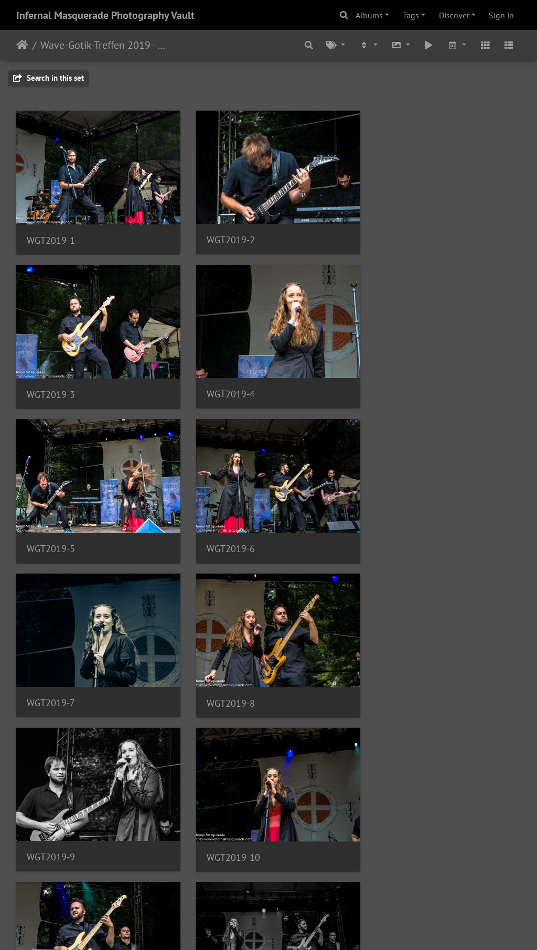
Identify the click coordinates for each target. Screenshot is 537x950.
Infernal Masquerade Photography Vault (105, 15)
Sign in (501, 15)
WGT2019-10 (53, 684)
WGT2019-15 (400, 834)
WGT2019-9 (397, 534)
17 (320, 888)
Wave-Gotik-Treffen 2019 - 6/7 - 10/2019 (105, 45)
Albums (369, 15)
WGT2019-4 (51, 385)
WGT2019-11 (227, 684)
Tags (411, 15)
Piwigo (290, 928)
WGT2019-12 (400, 684)
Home (22, 45)
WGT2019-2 (224, 235)
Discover (454, 15)
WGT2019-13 (53, 834)
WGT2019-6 (397, 385)
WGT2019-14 (227, 834)
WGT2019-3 (397, 235)
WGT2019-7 (51, 534)
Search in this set (48, 78)
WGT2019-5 (224, 385)
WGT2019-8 (224, 535)
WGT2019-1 (51, 235)
